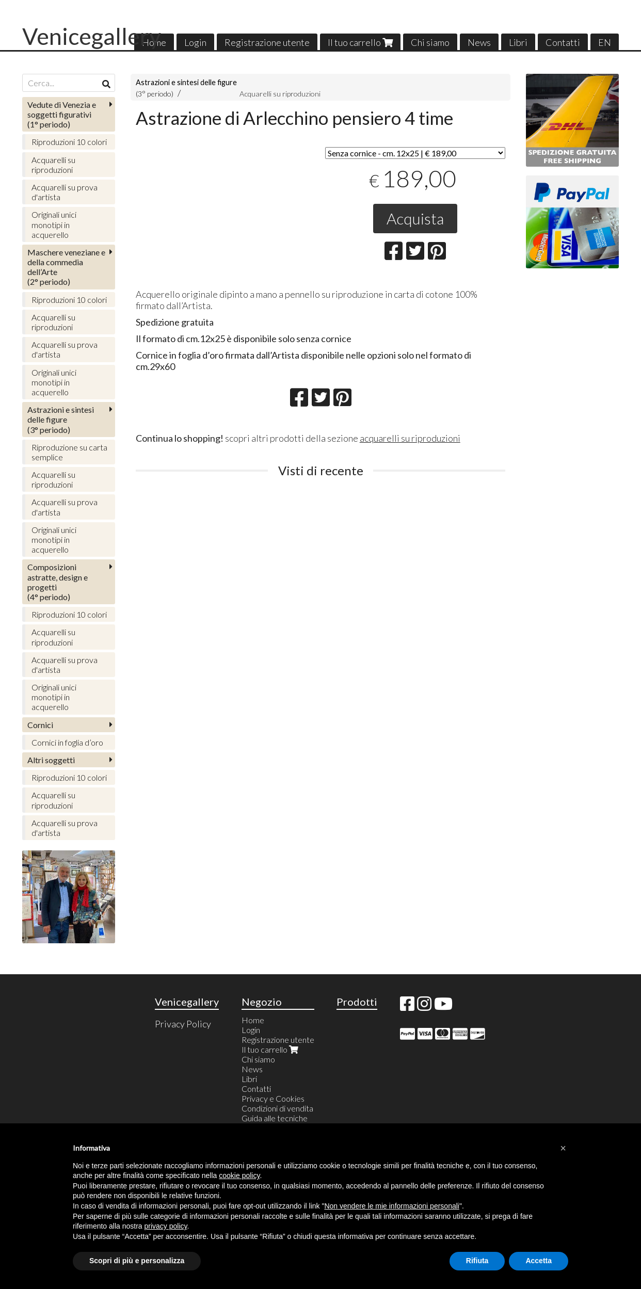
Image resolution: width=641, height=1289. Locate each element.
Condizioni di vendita (277, 1108)
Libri (518, 42)
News (479, 42)
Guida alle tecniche (275, 1118)
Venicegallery (91, 36)
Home (253, 1020)
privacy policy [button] (166, 1226)
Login (195, 42)
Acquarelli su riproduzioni (279, 93)
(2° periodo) (66, 267)
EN (604, 42)
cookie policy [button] (239, 1175)
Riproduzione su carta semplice (69, 452)
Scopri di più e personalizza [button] (136, 1260)
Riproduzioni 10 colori (69, 142)
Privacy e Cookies (273, 1098)
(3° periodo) (60, 419)
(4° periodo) (57, 582)
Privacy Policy (183, 1023)
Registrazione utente (267, 42)
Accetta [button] (538, 1260)
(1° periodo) (61, 114)
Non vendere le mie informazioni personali (391, 1206)
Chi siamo (430, 42)
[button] (563, 1148)
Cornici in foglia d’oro (67, 742)
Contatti (563, 42)
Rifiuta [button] (477, 1260)
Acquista (415, 218)
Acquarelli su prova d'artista (64, 192)
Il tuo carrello (360, 42)
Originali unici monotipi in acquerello (53, 224)
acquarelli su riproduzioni (410, 438)
